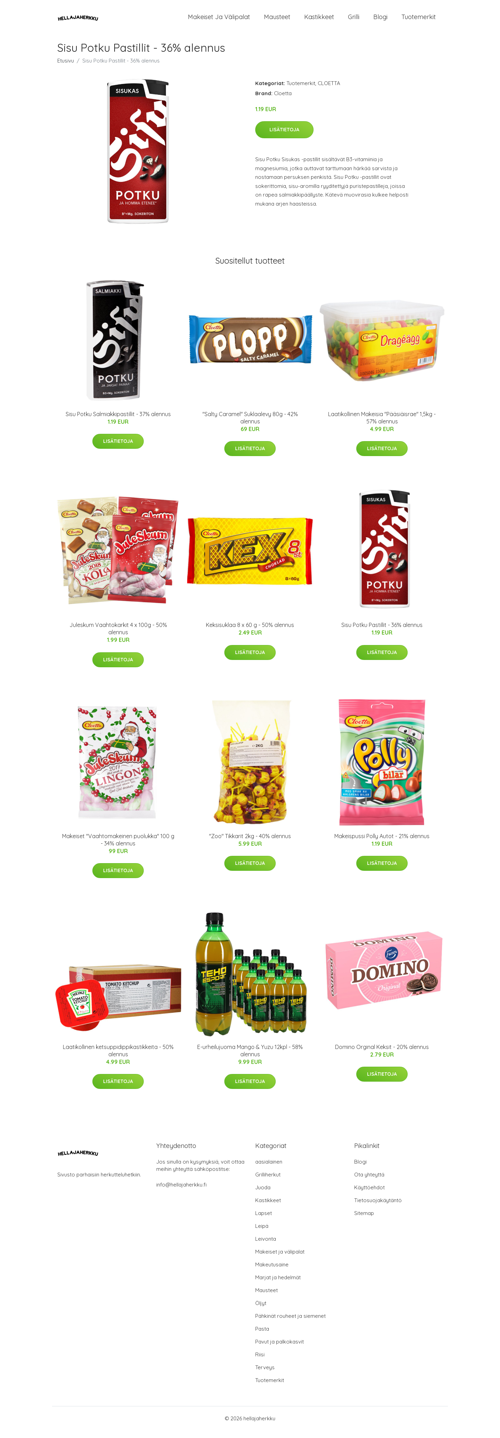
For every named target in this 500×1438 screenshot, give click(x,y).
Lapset (263, 1220)
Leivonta (265, 1246)
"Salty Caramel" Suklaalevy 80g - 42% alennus (250, 425)
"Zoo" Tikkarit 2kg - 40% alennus (250, 843)
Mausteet (277, 21)
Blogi (380, 21)
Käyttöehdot (369, 1195)
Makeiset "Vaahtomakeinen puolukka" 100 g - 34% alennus (118, 847)
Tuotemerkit (418, 21)
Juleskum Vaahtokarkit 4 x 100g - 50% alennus (118, 636)
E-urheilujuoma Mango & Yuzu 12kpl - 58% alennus (250, 1058)
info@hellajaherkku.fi (181, 1192)
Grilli (353, 21)
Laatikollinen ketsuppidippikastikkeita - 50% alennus (118, 1058)
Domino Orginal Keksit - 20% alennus (382, 1054)
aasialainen (268, 1169)
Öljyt (260, 1310)
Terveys (265, 1375)
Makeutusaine (272, 1272)
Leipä (261, 1233)
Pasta (262, 1336)
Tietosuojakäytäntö (378, 1208)
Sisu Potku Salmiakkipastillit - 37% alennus (118, 421)
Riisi (260, 1362)
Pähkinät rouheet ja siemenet (290, 1323)
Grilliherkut (268, 1182)
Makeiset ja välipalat (219, 21)
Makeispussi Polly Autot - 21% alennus (382, 843)
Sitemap (364, 1220)
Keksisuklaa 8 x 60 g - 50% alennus (250, 632)
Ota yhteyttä (369, 1182)
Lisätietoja (284, 137)
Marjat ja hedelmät (278, 1285)
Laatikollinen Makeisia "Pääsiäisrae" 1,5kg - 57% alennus (382, 425)
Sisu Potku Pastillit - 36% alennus (382, 632)
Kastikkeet (319, 21)
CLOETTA (329, 91)
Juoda (262, 1195)
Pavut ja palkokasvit (279, 1349)
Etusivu (65, 68)
